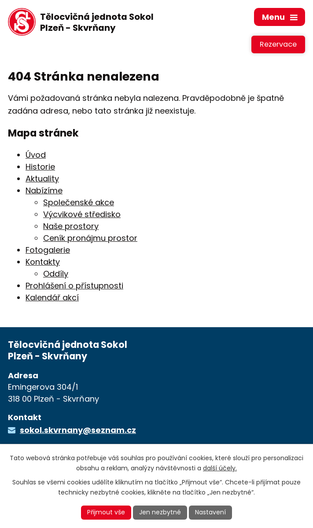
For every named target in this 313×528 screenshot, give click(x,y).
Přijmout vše (106, 512)
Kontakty (43, 261)
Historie (40, 166)
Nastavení (210, 512)
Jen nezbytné (160, 512)
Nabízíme (44, 190)
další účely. (220, 468)
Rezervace (278, 44)
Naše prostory (71, 226)
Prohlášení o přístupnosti (74, 285)
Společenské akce (78, 202)
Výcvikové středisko (82, 214)
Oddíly (55, 273)
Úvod (36, 154)
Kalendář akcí (52, 297)
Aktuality (42, 178)
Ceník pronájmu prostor (90, 238)
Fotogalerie (48, 249)
